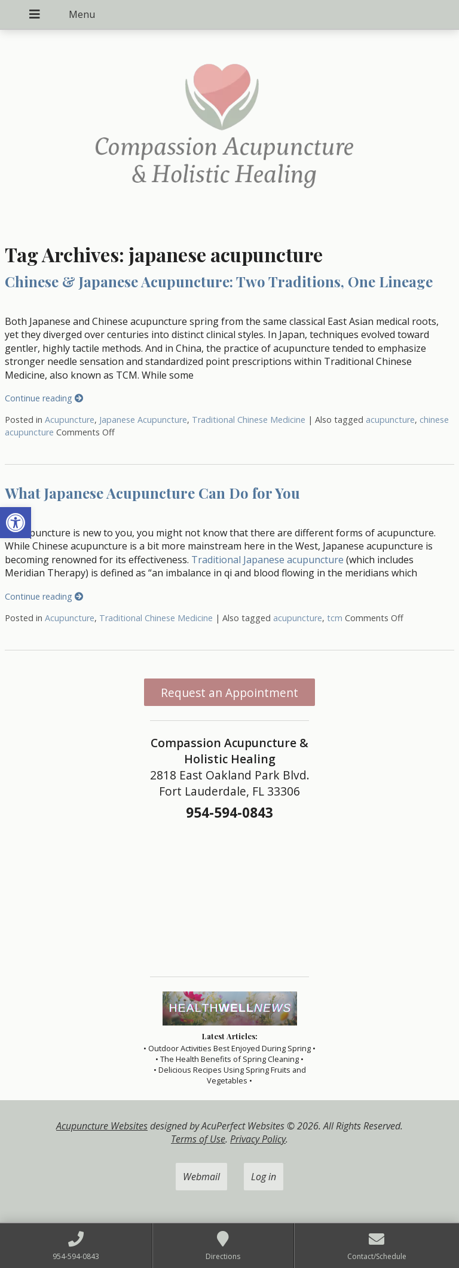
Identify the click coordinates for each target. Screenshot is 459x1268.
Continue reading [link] (44, 398)
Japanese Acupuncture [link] (143, 419)
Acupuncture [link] (69, 419)
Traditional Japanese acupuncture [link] (267, 559)
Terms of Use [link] (198, 1139)
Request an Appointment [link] (229, 692)
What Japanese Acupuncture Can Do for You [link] (152, 492)
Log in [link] (263, 1176)
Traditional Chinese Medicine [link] (248, 419)
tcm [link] (334, 618)
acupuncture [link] (390, 419)
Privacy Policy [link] (258, 1139)
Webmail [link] (201, 1176)
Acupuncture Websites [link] (102, 1125)
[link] (15, 522)
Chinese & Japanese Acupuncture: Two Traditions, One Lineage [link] (219, 281)
